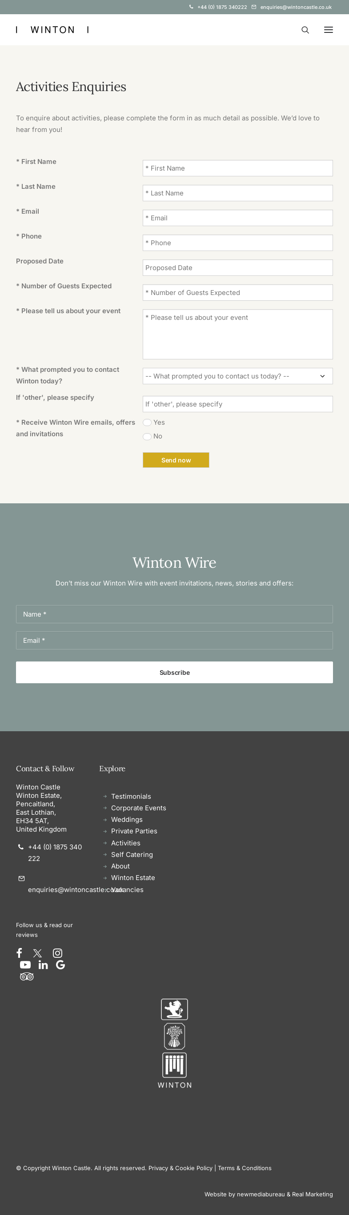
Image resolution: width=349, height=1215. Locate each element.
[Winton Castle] (52, 29)
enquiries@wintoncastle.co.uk (296, 7)
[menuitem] (218, 7)
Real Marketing (312, 1194)
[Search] (301, 30)
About (120, 866)
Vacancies (127, 889)
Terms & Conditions (245, 1167)
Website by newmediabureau (245, 1194)
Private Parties (134, 831)
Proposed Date (40, 261)
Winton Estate (133, 877)
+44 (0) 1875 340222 (222, 7)
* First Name (36, 161)
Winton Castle (38, 787)
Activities (125, 843)
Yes (159, 422)
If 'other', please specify (55, 397)
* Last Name (36, 186)
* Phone (29, 236)
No (157, 436)
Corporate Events (138, 808)
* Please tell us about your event (68, 311)
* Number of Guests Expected (64, 286)
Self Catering (132, 854)
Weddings (127, 819)
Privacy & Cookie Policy (180, 1167)
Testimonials (131, 796)
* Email (27, 211)
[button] (328, 29)
